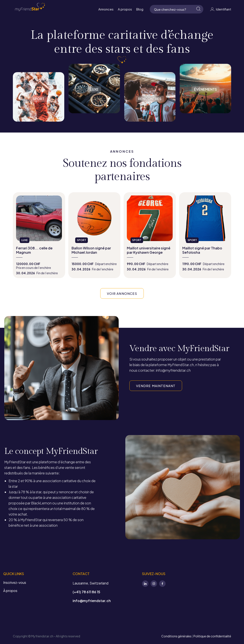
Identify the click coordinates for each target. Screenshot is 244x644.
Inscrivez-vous (14, 582)
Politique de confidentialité (212, 636)
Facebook (162, 583)
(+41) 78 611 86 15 (86, 592)
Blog (139, 9)
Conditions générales (176, 636)
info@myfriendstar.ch (92, 600)
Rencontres (150, 92)
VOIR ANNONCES (122, 293)
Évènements (205, 88)
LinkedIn (145, 583)
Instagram (154, 583)
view (39, 235)
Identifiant (220, 9)
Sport (38, 92)
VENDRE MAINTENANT (155, 386)
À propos (10, 590)
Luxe (94, 88)
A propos (125, 9)
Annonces (106, 9)
